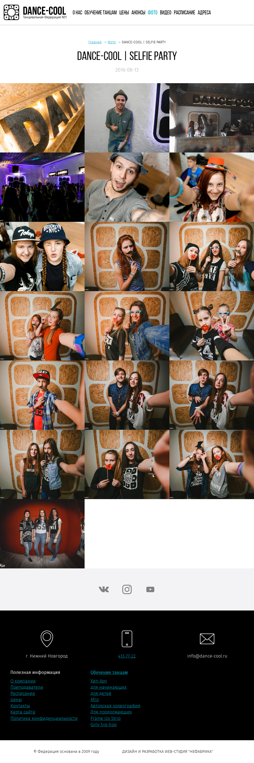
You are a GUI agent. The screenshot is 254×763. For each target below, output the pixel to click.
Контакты (20, 706)
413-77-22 (127, 656)
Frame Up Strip (106, 718)
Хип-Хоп (99, 681)
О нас (77, 12)
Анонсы (138, 12)
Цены (124, 12)
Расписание (184, 12)
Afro (95, 699)
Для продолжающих (111, 712)
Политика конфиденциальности (44, 718)
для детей (101, 693)
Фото (153, 12)
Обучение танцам (101, 12)
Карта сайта (22, 712)
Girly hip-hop (104, 724)
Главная (95, 42)
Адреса (204, 12)
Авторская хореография (115, 706)
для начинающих (109, 687)
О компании (23, 681)
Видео (165, 12)
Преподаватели (26, 687)
